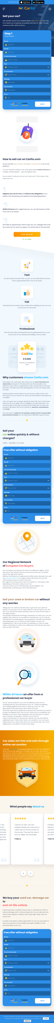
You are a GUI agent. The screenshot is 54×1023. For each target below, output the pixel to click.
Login (49, 9)
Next (43, 104)
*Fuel (5, 64)
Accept (46, 1018)
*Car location (8, 87)
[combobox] (27, 67)
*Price (5, 94)
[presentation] (23, 873)
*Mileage (6, 79)
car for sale (13, 749)
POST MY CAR (27, 234)
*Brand (6, 41)
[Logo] (26, 9)
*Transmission (8, 71)
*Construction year (10, 56)
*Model (6, 49)
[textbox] (27, 67)
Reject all (27, 1021)
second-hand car (12, 578)
